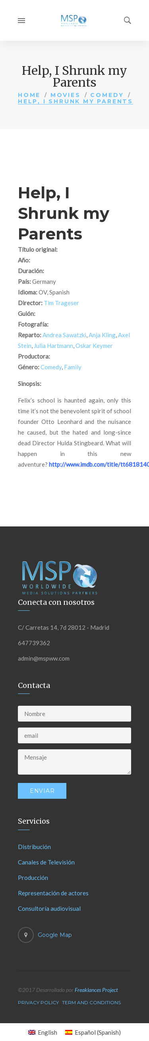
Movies (65, 95)
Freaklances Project (96, 989)
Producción (33, 877)
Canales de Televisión (46, 862)
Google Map (55, 934)
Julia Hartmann (53, 345)
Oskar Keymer (94, 345)
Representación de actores (53, 893)
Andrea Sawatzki (64, 334)
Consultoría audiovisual (49, 908)
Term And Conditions (91, 1002)
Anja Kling (102, 334)
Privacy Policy (38, 1002)
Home (29, 95)
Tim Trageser (61, 302)
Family (72, 366)
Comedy (107, 95)
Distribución (34, 846)
